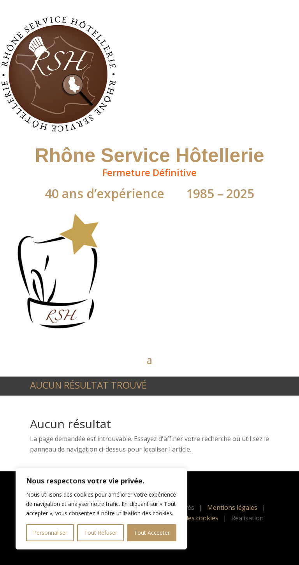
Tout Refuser (100, 532)
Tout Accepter (152, 532)
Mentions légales (232, 507)
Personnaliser (50, 532)
